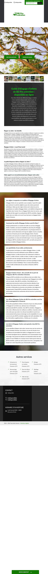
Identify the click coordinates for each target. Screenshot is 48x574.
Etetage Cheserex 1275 (37, 363)
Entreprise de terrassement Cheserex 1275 (13, 364)
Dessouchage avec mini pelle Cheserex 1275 (14, 371)
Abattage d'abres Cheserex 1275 (37, 371)
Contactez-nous (27, 57)
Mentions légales (24, 423)
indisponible (9, 2)
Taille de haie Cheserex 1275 (25, 378)
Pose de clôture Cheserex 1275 (26, 370)
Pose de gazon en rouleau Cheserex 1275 (25, 364)
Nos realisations (11, 57)
